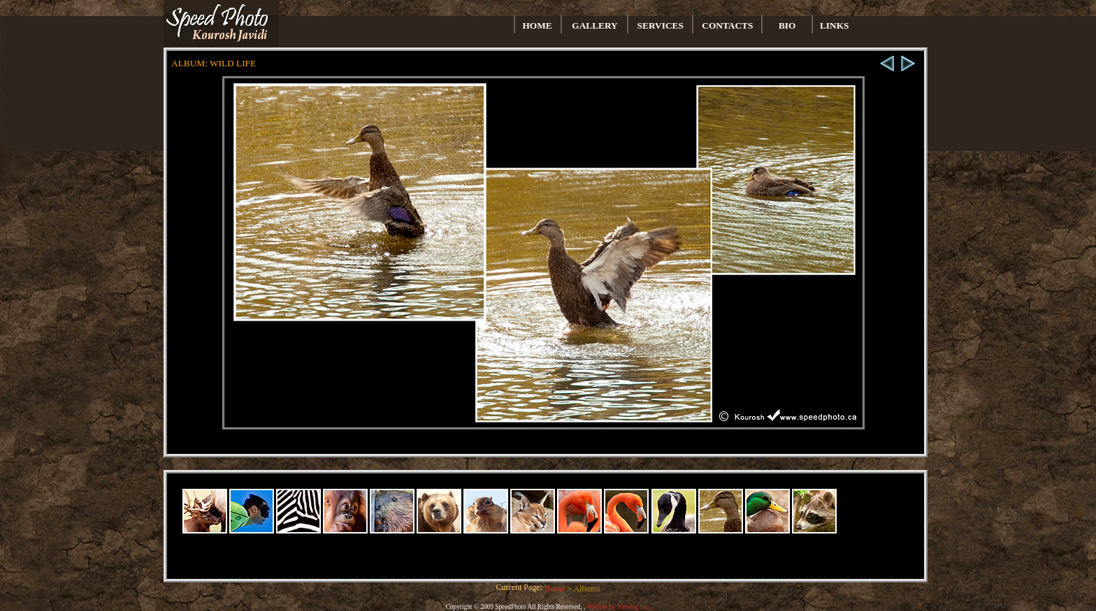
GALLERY (594, 25)
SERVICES (660, 25)
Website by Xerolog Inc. (618, 606)
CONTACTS (727, 25)
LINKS (834, 25)
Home (556, 589)
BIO (787, 25)
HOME (537, 25)
